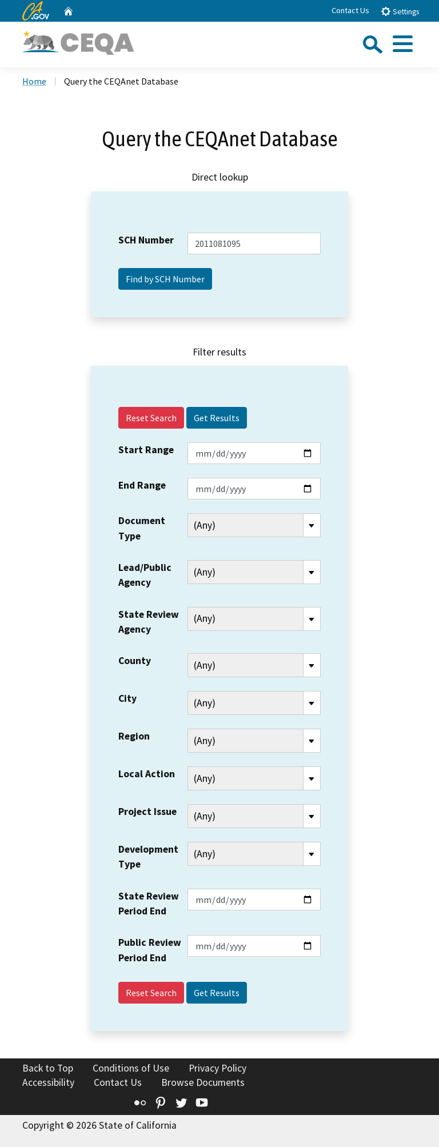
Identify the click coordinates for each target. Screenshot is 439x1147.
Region (134, 736)
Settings (400, 11)
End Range (142, 485)
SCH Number (146, 240)
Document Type (141, 528)
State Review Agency (148, 622)
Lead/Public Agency (144, 575)
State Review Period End (148, 903)
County (134, 660)
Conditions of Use (131, 1068)
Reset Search (151, 417)
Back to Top (47, 1068)
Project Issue (147, 811)
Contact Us (350, 10)
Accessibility (48, 1082)
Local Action (146, 774)
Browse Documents (203, 1082)
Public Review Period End (149, 950)
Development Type (148, 856)
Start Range (146, 449)
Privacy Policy (217, 1068)
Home (34, 81)
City (127, 698)
